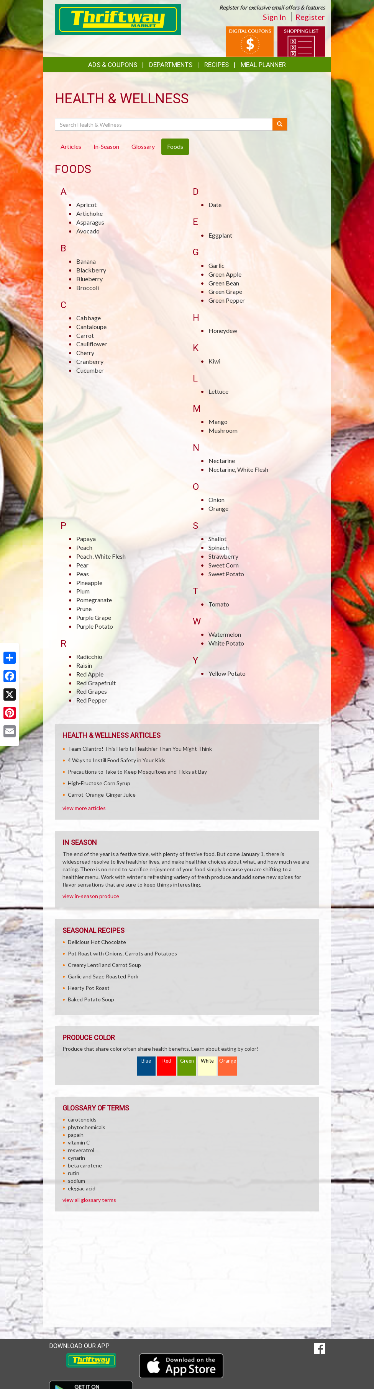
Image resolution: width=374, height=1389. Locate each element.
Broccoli (87, 287)
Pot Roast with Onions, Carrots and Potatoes (122, 953)
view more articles (84, 808)
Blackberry (91, 270)
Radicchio (89, 656)
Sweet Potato (226, 573)
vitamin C (79, 1142)
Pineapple (89, 582)
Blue (146, 1061)
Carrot (85, 335)
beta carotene (85, 1165)
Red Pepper (91, 700)
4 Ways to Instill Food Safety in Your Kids (117, 760)
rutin (73, 1173)
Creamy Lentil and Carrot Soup (104, 965)
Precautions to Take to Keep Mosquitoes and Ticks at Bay (137, 771)
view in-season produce (90, 896)
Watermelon (224, 634)
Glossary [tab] (143, 146)
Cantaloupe (91, 326)
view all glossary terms (89, 1200)
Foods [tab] (175, 146)
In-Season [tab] (106, 146)
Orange (218, 508)
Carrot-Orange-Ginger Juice (102, 794)
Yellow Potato (227, 673)
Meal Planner (263, 64)
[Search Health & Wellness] (164, 124)
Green (187, 1061)
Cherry (85, 352)
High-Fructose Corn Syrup (99, 783)
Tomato (218, 604)
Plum (83, 591)
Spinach (218, 547)
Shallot (217, 538)
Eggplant (220, 235)
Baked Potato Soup (91, 999)
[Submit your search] (279, 124)
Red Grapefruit (96, 682)
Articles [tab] (71, 146)
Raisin (84, 665)
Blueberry (89, 278)
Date (214, 204)
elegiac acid (81, 1188)
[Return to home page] (118, 19)
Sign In (274, 16)
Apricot (86, 204)
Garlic (216, 265)
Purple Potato (94, 626)
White (207, 1061)
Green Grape (225, 291)
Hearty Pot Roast (89, 988)
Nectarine (221, 460)
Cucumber (90, 370)
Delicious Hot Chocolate (97, 942)
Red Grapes (91, 691)
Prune (84, 608)
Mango (218, 421)
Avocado (88, 231)
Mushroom (223, 430)
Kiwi (214, 361)
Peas (82, 573)
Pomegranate (94, 599)
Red (166, 1061)
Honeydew (222, 330)
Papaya (86, 538)
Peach (84, 547)
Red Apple (89, 674)
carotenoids (82, 1119)
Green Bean (223, 283)
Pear (82, 565)
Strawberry (223, 556)
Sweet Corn (223, 565)
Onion (216, 499)
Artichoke (89, 213)
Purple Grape (93, 617)
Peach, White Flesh (101, 556)
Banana (86, 261)
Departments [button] (170, 64)
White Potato (226, 643)
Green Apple (224, 274)
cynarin (76, 1157)
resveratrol (81, 1150)
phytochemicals (86, 1127)
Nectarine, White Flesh (238, 469)
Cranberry (89, 361)
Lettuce (218, 391)
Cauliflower (91, 343)
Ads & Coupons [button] (112, 64)
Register (310, 16)
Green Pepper (226, 300)
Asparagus (90, 222)
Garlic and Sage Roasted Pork (103, 976)
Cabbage (88, 317)
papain (76, 1134)
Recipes (216, 64)
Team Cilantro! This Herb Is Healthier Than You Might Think (140, 748)
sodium (76, 1180)
